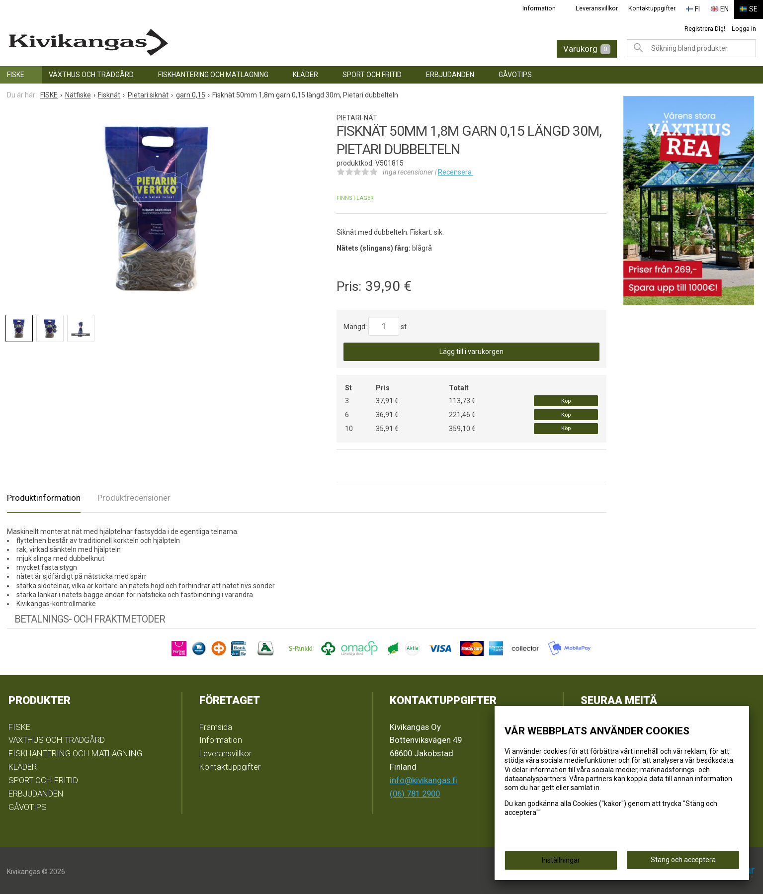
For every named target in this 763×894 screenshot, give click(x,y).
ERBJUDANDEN (450, 73)
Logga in (744, 26)
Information (544, 8)
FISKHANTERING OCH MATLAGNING (213, 73)
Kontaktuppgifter (656, 8)
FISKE (15, 73)
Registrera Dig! (704, 26)
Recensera (455, 170)
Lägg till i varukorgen (471, 350)
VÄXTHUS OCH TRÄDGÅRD (91, 73)
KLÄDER (305, 73)
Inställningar (561, 860)
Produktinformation (44, 496)
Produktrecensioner (133, 496)
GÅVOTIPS (515, 73)
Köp (566, 399)
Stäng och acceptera (683, 860)
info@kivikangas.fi (423, 778)
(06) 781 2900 (415, 792)
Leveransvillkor (602, 8)
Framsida (215, 725)
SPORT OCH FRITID (372, 73)
